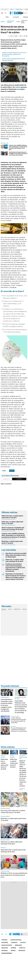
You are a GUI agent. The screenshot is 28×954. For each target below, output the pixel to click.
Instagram (9, 934)
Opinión (13, 948)
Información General (10, 21)
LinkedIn (13, 934)
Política (23, 942)
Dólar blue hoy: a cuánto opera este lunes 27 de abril (12, 517)
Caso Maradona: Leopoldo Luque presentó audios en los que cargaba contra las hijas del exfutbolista (7, 705)
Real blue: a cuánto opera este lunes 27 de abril (12, 542)
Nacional (4, 950)
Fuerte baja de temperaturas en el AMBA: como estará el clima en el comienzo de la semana (18, 153)
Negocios (4, 948)
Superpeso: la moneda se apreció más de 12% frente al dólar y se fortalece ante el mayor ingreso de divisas (15, 576)
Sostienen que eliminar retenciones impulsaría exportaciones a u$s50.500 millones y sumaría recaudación (15, 567)
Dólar (12, 9)
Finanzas (14, 942)
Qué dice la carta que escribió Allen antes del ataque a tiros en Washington (16, 555)
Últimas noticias (15, 940)
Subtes (18, 21)
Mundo (13, 950)
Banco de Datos (6, 945)
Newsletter (23, 934)
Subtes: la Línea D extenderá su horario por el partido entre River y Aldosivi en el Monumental (14, 54)
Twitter (2, 934)
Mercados (18, 945)
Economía (16, 17)
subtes (17, 87)
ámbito (3, 21)
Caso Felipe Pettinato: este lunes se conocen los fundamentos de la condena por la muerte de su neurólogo (21, 706)
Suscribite (19, 478)
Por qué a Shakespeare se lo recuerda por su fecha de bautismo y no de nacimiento (19, 729)
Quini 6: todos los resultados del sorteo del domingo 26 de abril (13, 528)
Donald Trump (19, 9)
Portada (4, 940)
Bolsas (10, 609)
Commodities (17, 609)
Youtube (17, 934)
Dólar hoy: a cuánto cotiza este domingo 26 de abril (15, 560)
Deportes (22, 950)
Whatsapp (21, 934)
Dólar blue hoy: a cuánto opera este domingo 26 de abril (13, 851)
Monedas (3, 609)
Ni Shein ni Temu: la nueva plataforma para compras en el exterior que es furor (14, 875)
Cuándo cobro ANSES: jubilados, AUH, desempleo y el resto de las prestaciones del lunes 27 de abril (18, 147)
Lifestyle (22, 948)
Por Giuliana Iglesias (22, 789)
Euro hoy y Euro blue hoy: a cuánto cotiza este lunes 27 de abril (13, 811)
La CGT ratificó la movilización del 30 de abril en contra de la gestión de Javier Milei (18, 720)
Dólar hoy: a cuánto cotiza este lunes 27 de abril (12, 522)
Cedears (24, 609)
